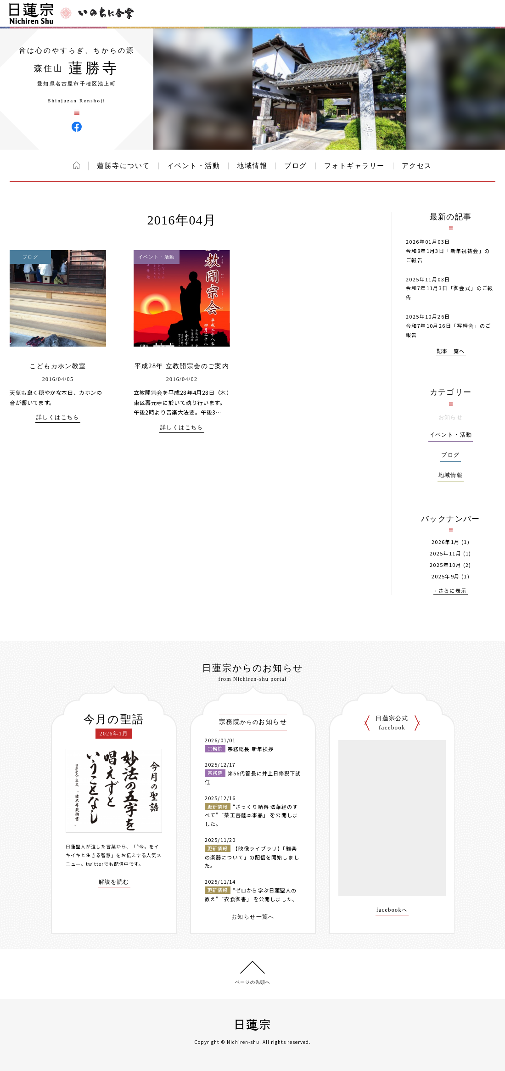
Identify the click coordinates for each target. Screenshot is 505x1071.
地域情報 (252, 165)
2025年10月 (445, 564)
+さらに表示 (450, 591)
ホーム (76, 165)
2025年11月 (445, 553)
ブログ (295, 165)
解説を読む (114, 882)
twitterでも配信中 (107, 863)
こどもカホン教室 (57, 366)
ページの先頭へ (252, 982)
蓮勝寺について (123, 165)
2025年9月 (446, 576)
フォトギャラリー (354, 165)
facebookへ (392, 910)
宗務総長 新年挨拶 (251, 748)
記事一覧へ (451, 351)
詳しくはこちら (57, 418)
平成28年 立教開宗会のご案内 (182, 366)
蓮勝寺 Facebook (77, 127)
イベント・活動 (193, 165)
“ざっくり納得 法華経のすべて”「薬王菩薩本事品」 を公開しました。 (251, 815)
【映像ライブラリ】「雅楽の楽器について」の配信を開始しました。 (252, 857)
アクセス (417, 165)
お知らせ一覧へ (253, 917)
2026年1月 (446, 541)
